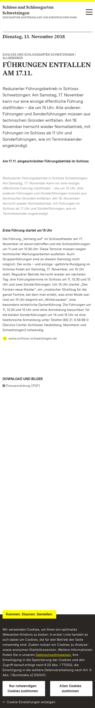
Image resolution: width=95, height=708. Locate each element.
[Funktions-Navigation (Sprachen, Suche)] (89, 12)
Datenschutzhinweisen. (54, 655)
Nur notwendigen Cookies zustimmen (23, 688)
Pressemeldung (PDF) (23, 386)
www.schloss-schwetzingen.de (32, 338)
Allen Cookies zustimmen (70, 688)
